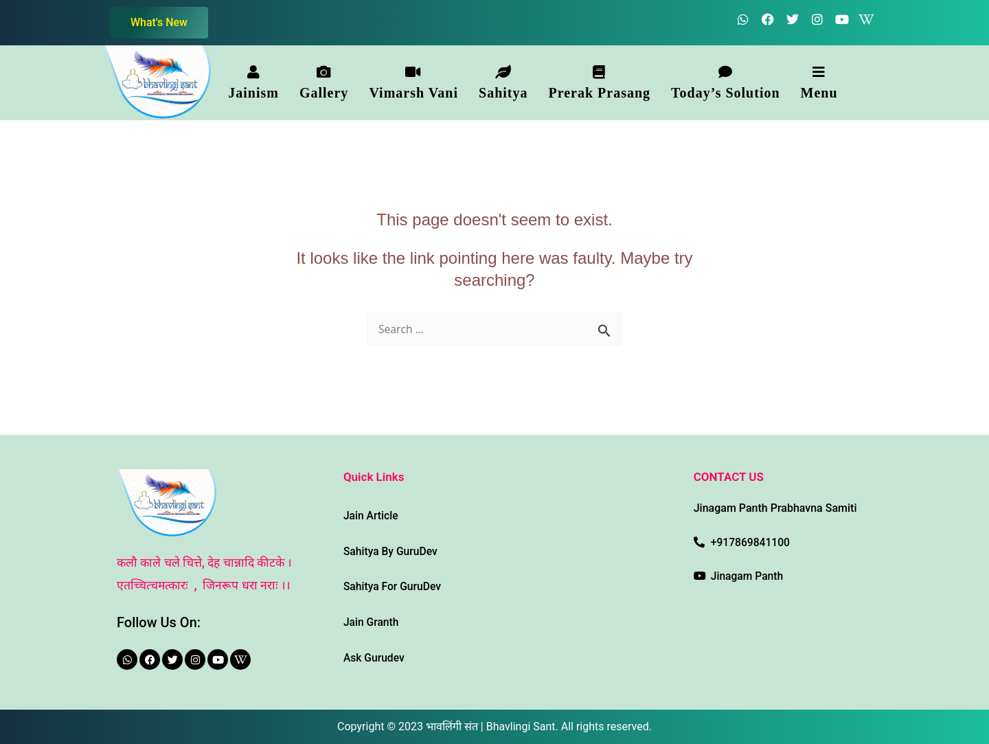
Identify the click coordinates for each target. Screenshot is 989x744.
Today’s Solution (725, 82)
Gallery (323, 82)
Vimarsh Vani (413, 82)
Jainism (253, 82)
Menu (819, 82)
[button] (253, 82)
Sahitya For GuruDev (393, 585)
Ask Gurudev (374, 657)
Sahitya (503, 82)
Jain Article (371, 514)
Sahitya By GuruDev (391, 549)
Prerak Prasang (599, 82)
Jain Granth (371, 621)
